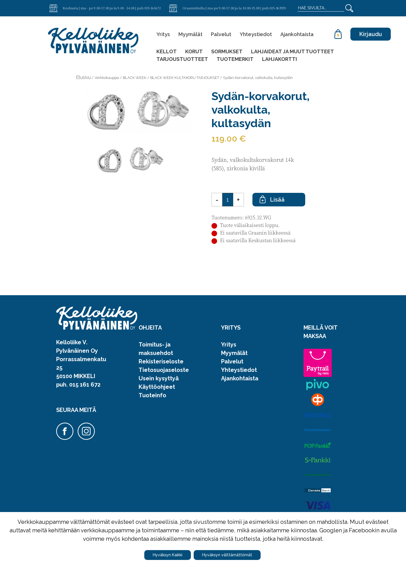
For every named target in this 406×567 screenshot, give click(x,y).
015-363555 (277, 8)
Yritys (163, 34)
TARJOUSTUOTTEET (182, 59)
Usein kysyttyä (159, 378)
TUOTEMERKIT (235, 59)
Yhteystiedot (256, 34)
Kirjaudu (370, 34)
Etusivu (83, 77)
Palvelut (221, 34)
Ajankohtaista (297, 34)
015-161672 (152, 8)
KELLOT (166, 51)
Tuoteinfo (152, 395)
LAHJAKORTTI (279, 59)
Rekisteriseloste (161, 361)
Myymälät (190, 34)
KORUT (194, 51)
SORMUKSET (227, 51)
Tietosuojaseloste (164, 370)
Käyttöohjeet (157, 386)
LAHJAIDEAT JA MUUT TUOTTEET (292, 51)
